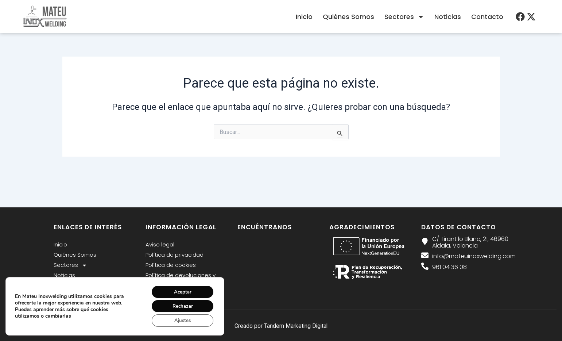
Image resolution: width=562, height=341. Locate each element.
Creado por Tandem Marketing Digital (281, 325)
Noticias (447, 16)
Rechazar (180, 304)
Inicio (304, 16)
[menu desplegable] (520, 16)
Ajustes (180, 320)
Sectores (404, 17)
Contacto (487, 16)
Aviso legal (160, 244)
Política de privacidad (175, 254)
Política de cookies (171, 265)
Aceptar (180, 289)
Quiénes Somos (348, 16)
